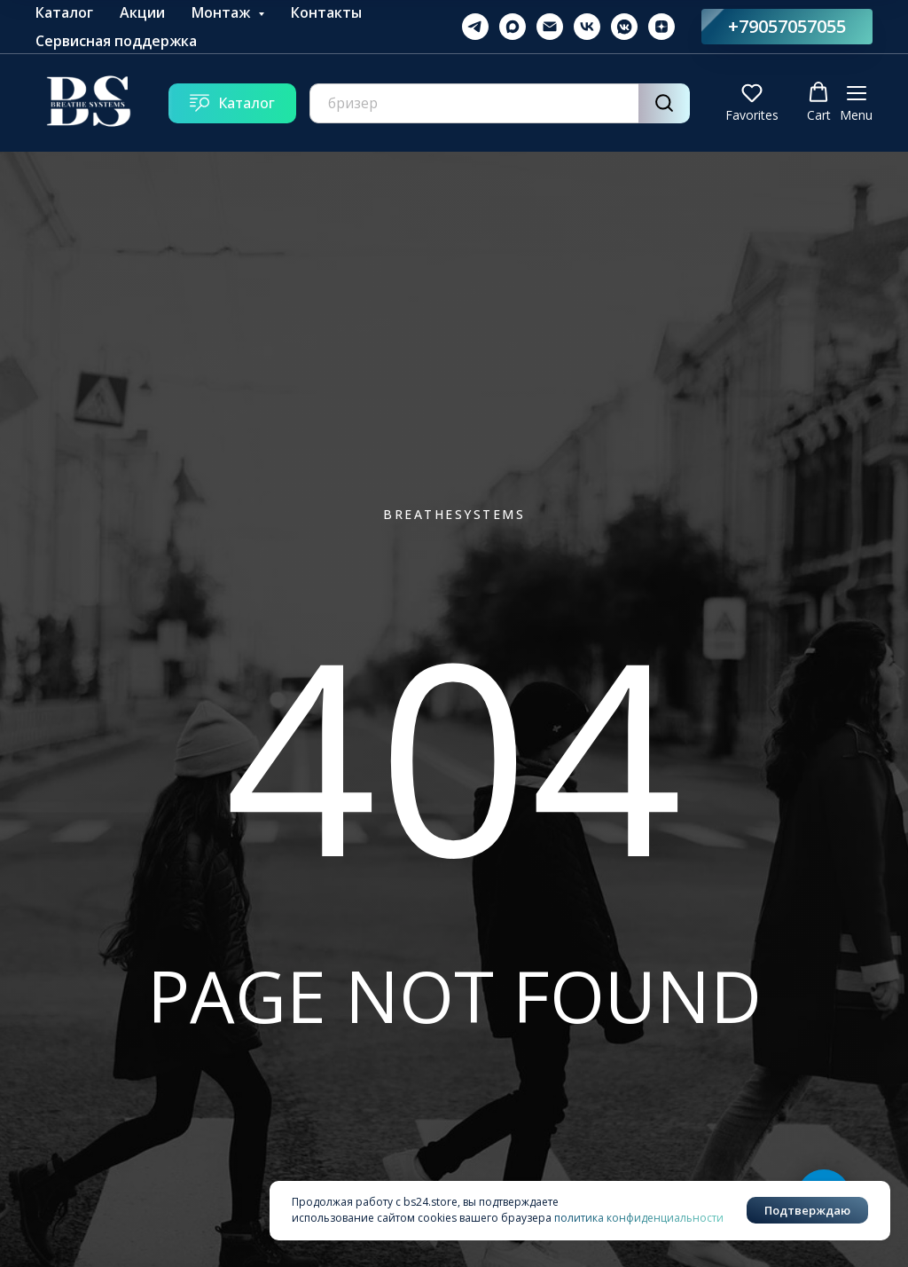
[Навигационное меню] (856, 103)
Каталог (64, 12)
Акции (142, 12)
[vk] (587, 26)
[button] (752, 102)
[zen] (661, 26)
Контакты (326, 12)
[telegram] (475, 26)
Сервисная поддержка (116, 41)
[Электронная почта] (549, 26)
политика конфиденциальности (639, 1217)
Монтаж (223, 12)
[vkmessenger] (624, 26)
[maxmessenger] (512, 26)
